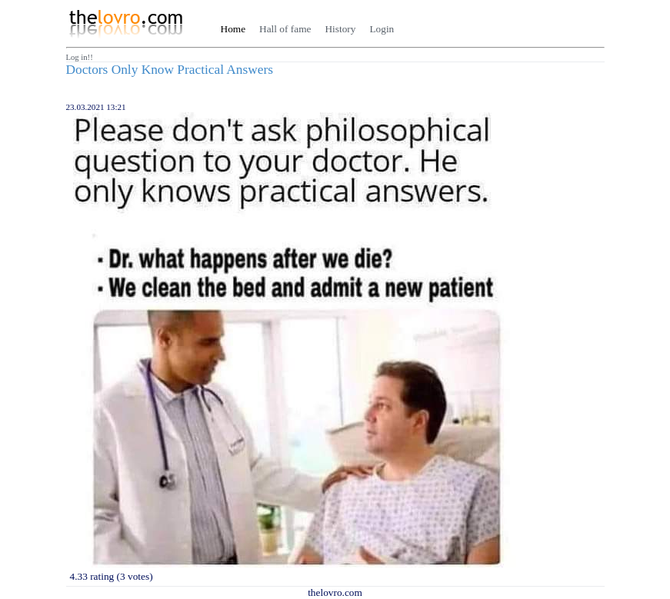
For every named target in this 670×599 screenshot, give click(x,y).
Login (381, 29)
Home (233, 29)
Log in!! (79, 57)
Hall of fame (285, 29)
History (340, 29)
